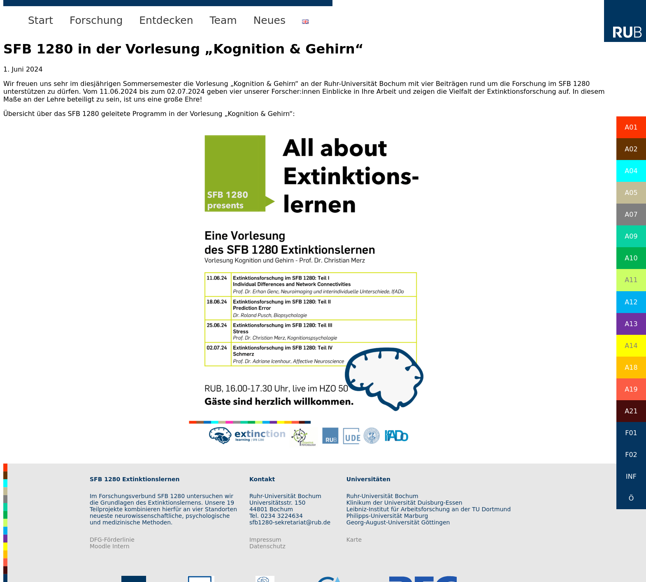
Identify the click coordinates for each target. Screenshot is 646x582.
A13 (631, 324)
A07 (631, 214)
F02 (631, 455)
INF (631, 476)
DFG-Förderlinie (112, 539)
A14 (631, 346)
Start (40, 20)
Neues (269, 20)
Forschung (96, 20)
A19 (631, 389)
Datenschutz (267, 546)
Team (223, 20)
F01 (631, 433)
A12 (631, 302)
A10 (631, 258)
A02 (631, 149)
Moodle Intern (110, 546)
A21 (631, 411)
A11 (631, 280)
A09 (631, 236)
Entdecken (166, 20)
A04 (631, 171)
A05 (631, 193)
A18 (631, 367)
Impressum (265, 539)
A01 (631, 127)
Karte (354, 539)
